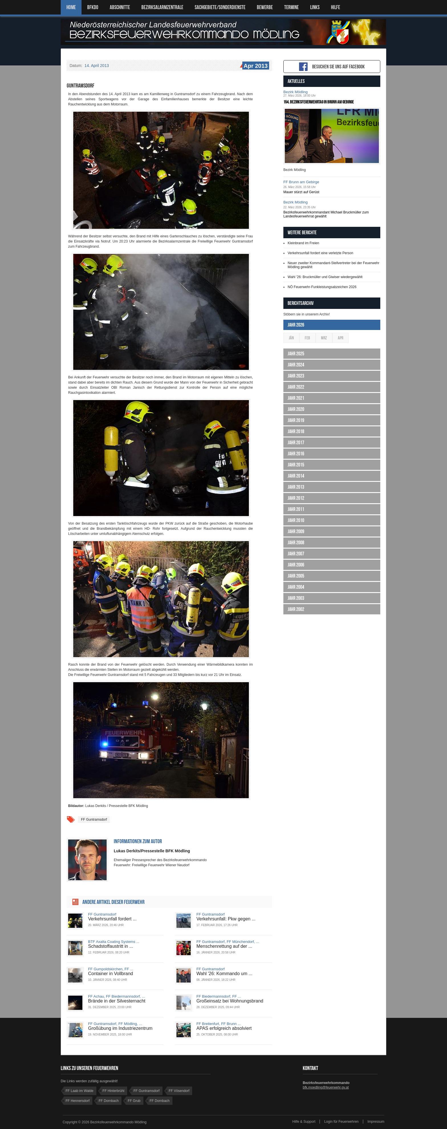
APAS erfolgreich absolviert (224, 1028)
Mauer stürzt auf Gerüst (301, 192)
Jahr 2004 (296, 587)
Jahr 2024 (296, 365)
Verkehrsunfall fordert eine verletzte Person (320, 253)
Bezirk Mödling (295, 92)
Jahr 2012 (296, 498)
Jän (291, 337)
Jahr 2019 (296, 420)
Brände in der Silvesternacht (116, 1000)
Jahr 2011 (296, 509)
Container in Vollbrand (110, 973)
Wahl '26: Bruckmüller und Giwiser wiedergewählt (325, 277)
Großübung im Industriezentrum (120, 1028)
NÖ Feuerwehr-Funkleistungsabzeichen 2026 (322, 287)
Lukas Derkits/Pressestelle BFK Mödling (152, 851)
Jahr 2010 (296, 520)
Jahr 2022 (296, 387)
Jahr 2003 (296, 598)
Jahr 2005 (296, 576)
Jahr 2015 (296, 465)
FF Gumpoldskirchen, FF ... (110, 969)
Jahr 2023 (296, 376)
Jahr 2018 (296, 431)
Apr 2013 (255, 66)
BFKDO (92, 7)
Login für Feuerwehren (341, 1122)
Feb (307, 337)
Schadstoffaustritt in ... (110, 946)
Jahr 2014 (296, 476)
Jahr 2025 (296, 353)
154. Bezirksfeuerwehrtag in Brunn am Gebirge (318, 101)
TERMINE (291, 7)
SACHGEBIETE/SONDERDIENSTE (220, 7)
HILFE (335, 7)
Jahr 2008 (296, 542)
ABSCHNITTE (120, 7)
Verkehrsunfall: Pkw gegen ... (225, 918)
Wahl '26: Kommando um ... (224, 973)
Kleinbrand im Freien (303, 243)
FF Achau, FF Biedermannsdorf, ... (116, 996)
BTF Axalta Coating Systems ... (113, 942)
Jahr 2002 (296, 609)
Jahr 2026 (296, 325)
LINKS (315, 7)
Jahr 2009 (296, 531)
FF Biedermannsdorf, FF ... (218, 996)
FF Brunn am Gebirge (301, 182)
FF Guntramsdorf (94, 820)
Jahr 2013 (296, 487)
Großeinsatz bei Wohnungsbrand (229, 1000)
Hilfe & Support (304, 1122)
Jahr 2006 (296, 565)
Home (71, 7)
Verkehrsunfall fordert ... (112, 918)
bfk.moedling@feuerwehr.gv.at (326, 1087)
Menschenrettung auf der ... (224, 946)
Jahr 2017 (296, 442)
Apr (340, 337)
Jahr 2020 (296, 409)
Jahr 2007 (296, 554)
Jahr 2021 (296, 398)
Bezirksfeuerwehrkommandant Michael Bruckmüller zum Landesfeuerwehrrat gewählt (326, 214)
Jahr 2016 (296, 454)
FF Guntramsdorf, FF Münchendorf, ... (227, 942)
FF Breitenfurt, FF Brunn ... (218, 1024)
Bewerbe (265, 7)
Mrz (324, 337)
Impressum (375, 1122)
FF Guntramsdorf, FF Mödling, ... (115, 1024)
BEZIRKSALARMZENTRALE (162, 7)
